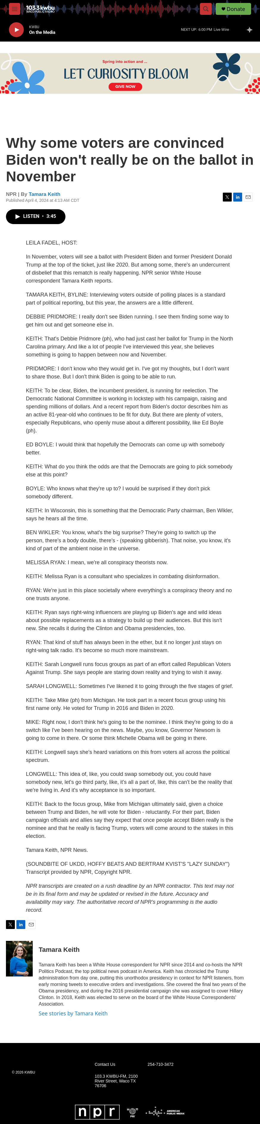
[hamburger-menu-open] (14, 9)
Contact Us (105, 1064)
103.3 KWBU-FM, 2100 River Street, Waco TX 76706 (116, 1081)
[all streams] (251, 30)
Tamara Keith (44, 194)
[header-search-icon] (206, 9)
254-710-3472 (160, 1064)
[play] (16, 29)
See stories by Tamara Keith (73, 1013)
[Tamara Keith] (19, 958)
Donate (236, 9)
